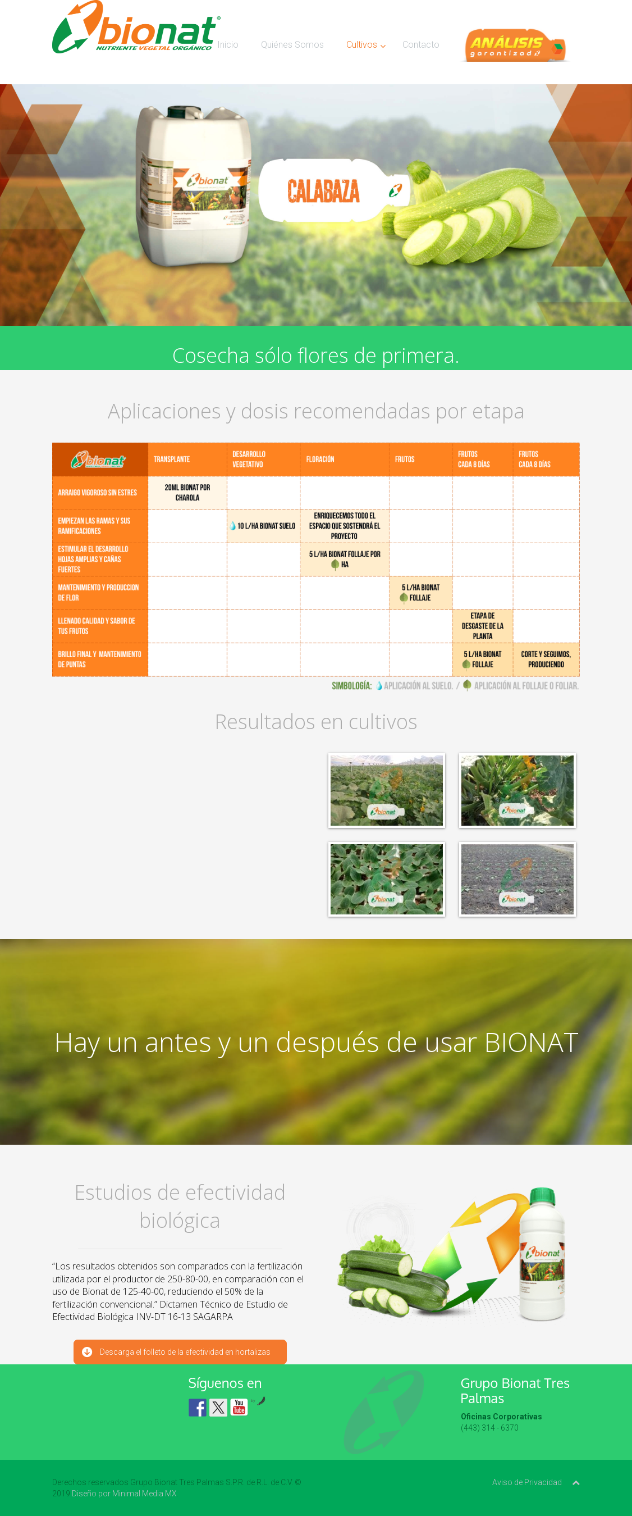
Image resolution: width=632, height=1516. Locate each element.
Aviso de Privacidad (527, 1482)
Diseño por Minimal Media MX (124, 1493)
